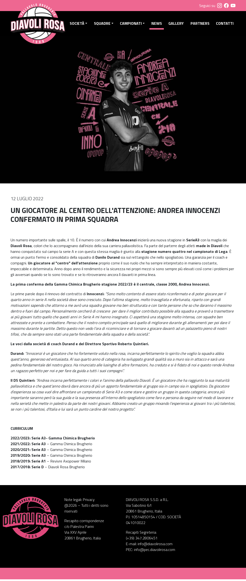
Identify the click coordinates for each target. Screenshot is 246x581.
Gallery (176, 24)
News (157, 24)
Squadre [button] (103, 24)
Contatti (225, 24)
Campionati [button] (132, 24)
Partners (200, 24)
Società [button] (78, 24)
